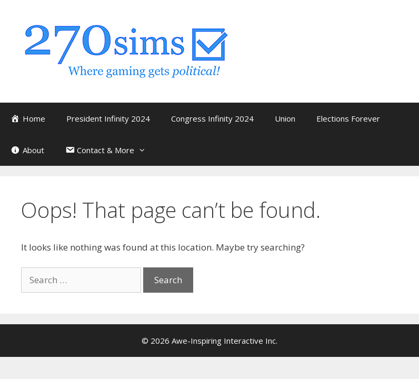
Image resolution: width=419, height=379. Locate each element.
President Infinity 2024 (108, 118)
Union (285, 118)
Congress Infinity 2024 (212, 118)
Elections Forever (348, 118)
